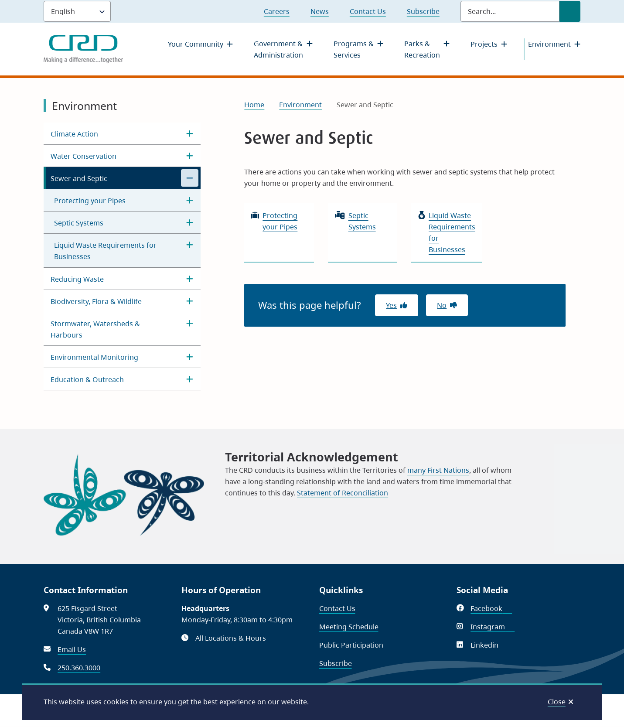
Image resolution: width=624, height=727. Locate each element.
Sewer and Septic (79, 178)
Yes (391, 305)
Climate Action (74, 134)
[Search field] (509, 11)
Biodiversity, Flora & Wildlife (96, 301)
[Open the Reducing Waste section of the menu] (189, 278)
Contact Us (368, 11)
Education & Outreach (87, 379)
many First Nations (438, 470)
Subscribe (423, 11)
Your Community (195, 44)
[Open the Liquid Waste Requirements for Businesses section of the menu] (189, 244)
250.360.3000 (79, 667)
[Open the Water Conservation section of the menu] (189, 155)
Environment (549, 44)
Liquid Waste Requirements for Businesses (105, 250)
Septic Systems (78, 223)
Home (254, 104)
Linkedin (489, 645)
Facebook (491, 608)
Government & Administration (278, 49)
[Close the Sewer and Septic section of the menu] (189, 178)
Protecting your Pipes (90, 200)
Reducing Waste (77, 279)
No (442, 305)
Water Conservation (83, 156)
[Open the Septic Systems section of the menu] (189, 222)
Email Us (72, 649)
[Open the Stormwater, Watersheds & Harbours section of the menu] (189, 323)
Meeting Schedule (348, 626)
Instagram (493, 626)
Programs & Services (354, 49)
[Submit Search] (569, 11)
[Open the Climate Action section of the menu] (189, 133)
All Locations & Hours (230, 638)
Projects (484, 44)
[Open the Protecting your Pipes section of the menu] (189, 200)
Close (557, 702)
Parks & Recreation (422, 49)
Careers (277, 11)
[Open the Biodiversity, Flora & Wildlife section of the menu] (189, 301)
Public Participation (351, 645)
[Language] (77, 11)
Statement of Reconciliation (342, 493)
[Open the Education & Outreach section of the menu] (189, 379)
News (319, 11)
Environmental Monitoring (94, 357)
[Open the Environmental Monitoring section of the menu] (189, 356)
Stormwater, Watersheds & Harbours (95, 329)
